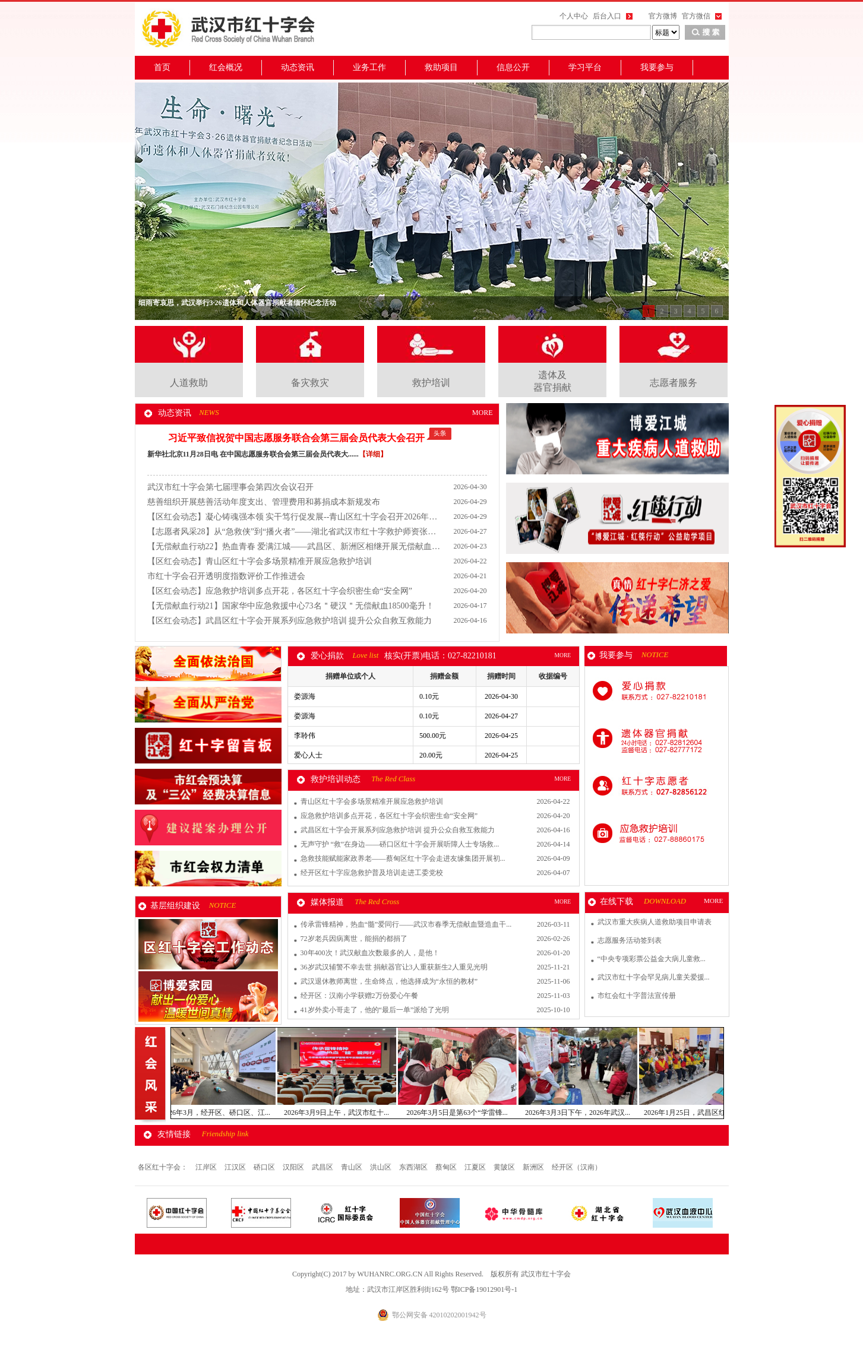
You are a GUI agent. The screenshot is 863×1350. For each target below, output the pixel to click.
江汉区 (236, 1167)
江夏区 (476, 1167)
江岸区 (207, 1167)
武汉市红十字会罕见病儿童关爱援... (654, 977)
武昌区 (323, 1167)
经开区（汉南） (577, 1167)
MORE (482, 412)
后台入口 (607, 16)
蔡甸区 (447, 1167)
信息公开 (513, 67)
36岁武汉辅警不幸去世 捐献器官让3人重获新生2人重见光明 (394, 967)
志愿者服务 (673, 383)
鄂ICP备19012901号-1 (484, 1289)
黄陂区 (505, 1167)
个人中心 (573, 16)
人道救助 (189, 383)
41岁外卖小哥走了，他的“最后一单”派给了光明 (375, 1010)
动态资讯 (297, 67)
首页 (162, 67)
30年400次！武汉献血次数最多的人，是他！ (370, 953)
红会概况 (225, 67)
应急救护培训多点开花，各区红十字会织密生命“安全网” (389, 816)
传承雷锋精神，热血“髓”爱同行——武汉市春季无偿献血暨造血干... (406, 924)
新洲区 (534, 1167)
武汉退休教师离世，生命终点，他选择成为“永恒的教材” (389, 981)
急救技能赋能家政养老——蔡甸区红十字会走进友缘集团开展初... (403, 858)
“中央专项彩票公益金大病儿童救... (652, 959)
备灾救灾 (310, 383)
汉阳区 (294, 1167)
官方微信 (696, 16)
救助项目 (441, 67)
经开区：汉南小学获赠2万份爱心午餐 (359, 995)
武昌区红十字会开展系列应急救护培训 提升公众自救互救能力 (398, 830)
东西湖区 (414, 1167)
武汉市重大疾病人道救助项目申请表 (655, 922)
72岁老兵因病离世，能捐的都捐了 (354, 938)
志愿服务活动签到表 (630, 940)
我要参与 (657, 67)
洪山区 (381, 1167)
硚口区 (265, 1167)
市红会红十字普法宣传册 (637, 995)
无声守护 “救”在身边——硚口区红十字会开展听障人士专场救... (400, 844)
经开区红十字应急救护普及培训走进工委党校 (372, 873)
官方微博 (663, 16)
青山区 (352, 1167)
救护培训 (431, 383)
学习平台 (585, 67)
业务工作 (369, 67)
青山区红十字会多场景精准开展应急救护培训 (372, 801)
